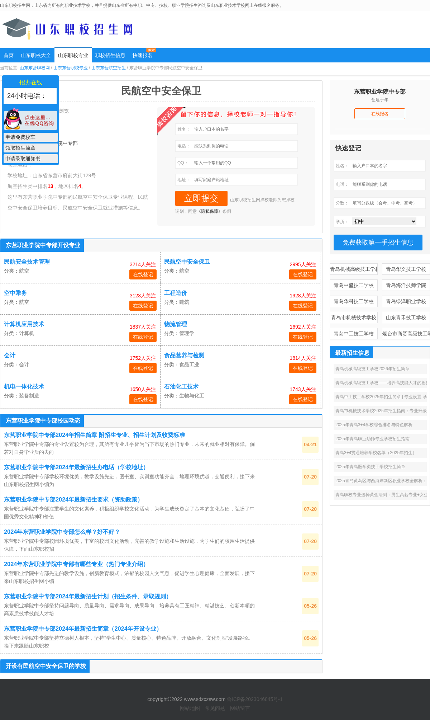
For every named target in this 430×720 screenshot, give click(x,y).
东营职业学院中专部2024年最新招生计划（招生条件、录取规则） (88, 596)
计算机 (26, 333)
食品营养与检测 (184, 355)
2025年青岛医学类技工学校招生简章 (370, 466)
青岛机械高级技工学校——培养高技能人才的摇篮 (382, 382)
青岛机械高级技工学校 (354, 269)
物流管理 (175, 324)
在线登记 (143, 274)
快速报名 (143, 55)
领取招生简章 (20, 148)
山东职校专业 (73, 55)
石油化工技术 (181, 386)
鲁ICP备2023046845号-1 (255, 699)
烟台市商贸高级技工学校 (406, 334)
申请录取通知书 (22, 158)
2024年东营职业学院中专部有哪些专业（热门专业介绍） (76, 564)
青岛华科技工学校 (354, 301)
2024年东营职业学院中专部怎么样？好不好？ (62, 531)
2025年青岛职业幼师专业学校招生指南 (372, 438)
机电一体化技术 (24, 386)
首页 (9, 55)
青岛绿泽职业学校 (406, 301)
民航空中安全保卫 (187, 262)
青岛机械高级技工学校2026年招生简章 (372, 368)
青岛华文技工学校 (406, 269)
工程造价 (175, 293)
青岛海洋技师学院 (406, 285)
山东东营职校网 (35, 67)
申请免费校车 (20, 137)
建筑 (184, 302)
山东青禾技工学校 (406, 317)
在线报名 (379, 113)
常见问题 (215, 708)
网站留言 (240, 708)
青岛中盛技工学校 (354, 285)
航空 (24, 271)
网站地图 (190, 708)
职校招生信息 (110, 55)
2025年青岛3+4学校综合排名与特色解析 (373, 424)
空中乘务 (15, 293)
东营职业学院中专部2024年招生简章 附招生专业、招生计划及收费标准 (94, 435)
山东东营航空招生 (108, 67)
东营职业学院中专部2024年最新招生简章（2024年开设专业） (83, 628)
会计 (9, 355)
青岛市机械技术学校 (353, 317)
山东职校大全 (36, 55)
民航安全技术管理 (27, 262)
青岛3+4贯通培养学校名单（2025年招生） (376, 452)
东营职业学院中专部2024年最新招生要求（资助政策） (73, 499)
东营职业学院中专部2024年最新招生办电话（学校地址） (76, 467)
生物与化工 (191, 396)
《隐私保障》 (210, 211)
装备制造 (29, 396)
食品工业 (189, 364)
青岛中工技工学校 (354, 334)
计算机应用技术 (24, 324)
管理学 (186, 333)
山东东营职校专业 (70, 67)
